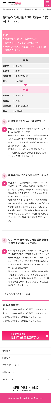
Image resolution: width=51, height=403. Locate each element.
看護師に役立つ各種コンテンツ (34, 9)
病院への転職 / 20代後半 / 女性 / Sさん (23, 321)
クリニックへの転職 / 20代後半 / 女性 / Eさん (26, 313)
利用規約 (6, 358)
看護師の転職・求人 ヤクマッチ (12, 9)
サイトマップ (7, 379)
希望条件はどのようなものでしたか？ (22, 43)
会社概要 (6, 350)
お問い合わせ (8, 372)
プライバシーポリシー (12, 365)
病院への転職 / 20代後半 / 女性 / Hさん (23, 317)
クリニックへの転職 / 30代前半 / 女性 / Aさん (26, 309)
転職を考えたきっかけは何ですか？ (21, 39)
